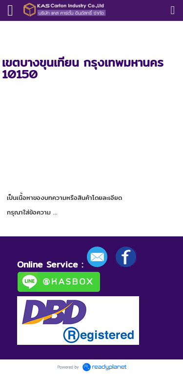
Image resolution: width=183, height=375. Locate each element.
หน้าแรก (13, 30)
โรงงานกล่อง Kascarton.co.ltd (81, 30)
